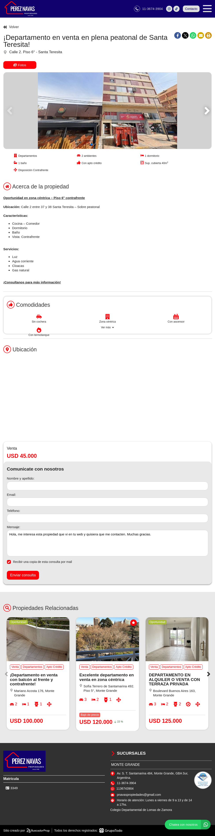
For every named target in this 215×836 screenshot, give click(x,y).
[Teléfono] (107, 518)
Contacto (191, 9)
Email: (11, 494)
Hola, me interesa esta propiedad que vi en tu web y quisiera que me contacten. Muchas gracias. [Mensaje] (107, 543)
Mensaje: (13, 527)
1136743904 (125, 788)
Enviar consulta (23, 575)
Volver (11, 27)
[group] (107, 110)
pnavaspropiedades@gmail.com (139, 794)
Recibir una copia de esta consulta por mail (39, 562)
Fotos (19, 65)
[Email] (107, 502)
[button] (206, 110)
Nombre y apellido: (20, 478)
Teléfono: (13, 511)
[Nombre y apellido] (107, 486)
